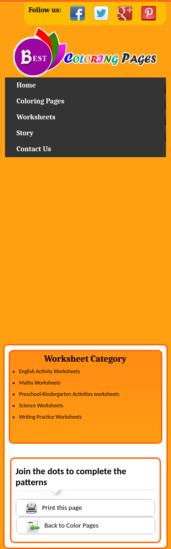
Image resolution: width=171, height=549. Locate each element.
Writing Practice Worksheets (50, 417)
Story (24, 133)
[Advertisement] (85, 254)
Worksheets (35, 117)
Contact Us (33, 149)
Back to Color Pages (57, 525)
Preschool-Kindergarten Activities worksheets (69, 394)
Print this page (49, 507)
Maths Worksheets (40, 383)
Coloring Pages (40, 101)
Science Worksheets (41, 405)
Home (85, 52)
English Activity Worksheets (49, 371)
